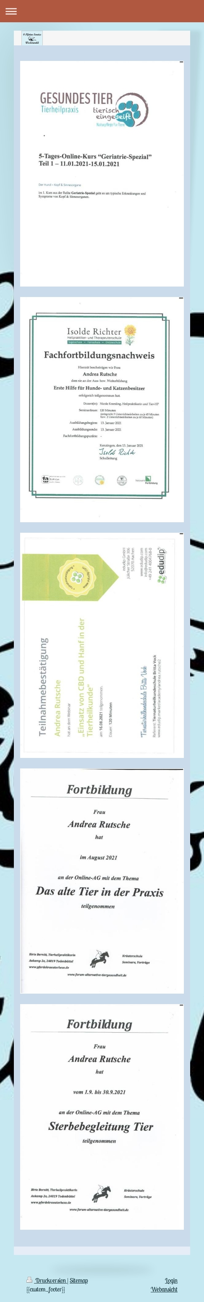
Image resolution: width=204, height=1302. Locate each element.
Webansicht (164, 1289)
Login (171, 1280)
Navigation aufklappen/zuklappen (102, 11)
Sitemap (79, 1280)
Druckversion (46, 1280)
